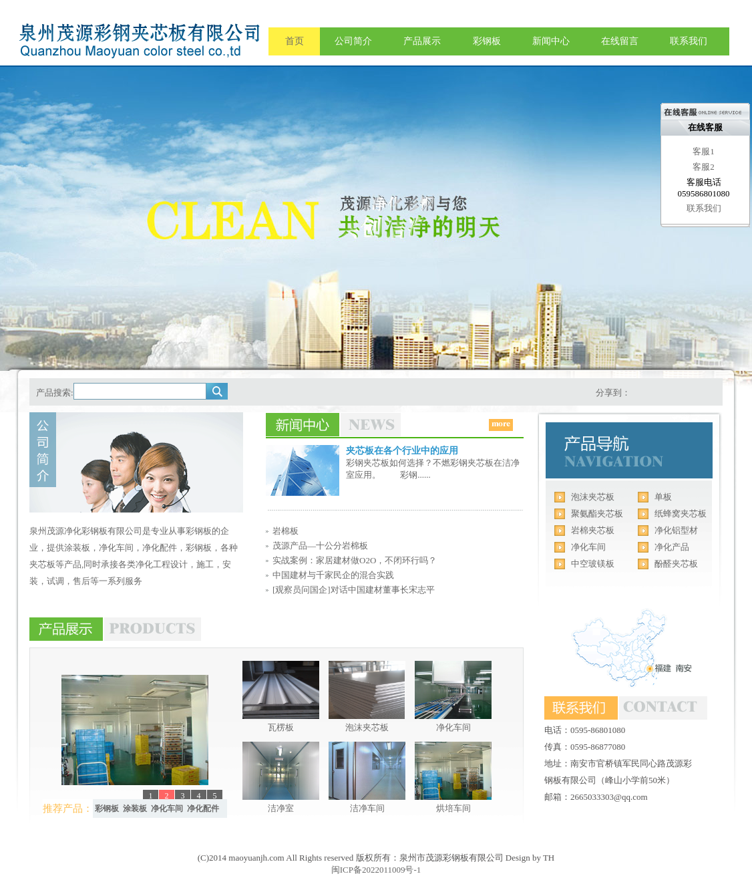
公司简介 (353, 41)
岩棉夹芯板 (592, 530)
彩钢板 (487, 41)
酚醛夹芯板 (676, 564)
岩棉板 (285, 531)
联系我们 (688, 41)
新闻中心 (551, 41)
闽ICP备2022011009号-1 (376, 870)
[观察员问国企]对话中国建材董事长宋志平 (353, 590)
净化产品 (671, 547)
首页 (294, 41)
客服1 (704, 151)
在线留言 (619, 41)
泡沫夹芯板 (592, 497)
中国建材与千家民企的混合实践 (333, 575)
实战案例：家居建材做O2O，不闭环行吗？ (354, 560)
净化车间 (588, 547)
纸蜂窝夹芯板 (680, 513)
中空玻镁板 (592, 564)
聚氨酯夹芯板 (597, 513)
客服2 (704, 167)
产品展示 (422, 41)
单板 (663, 497)
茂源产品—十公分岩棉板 (320, 546)
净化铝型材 (676, 530)
